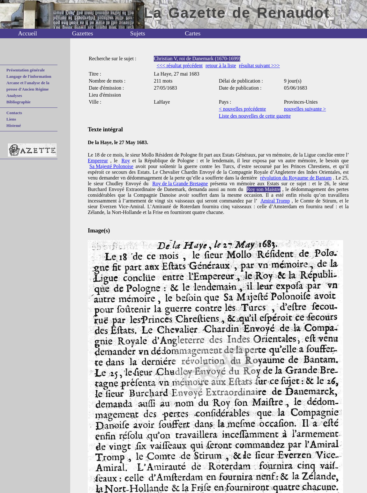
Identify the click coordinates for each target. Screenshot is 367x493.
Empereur (98, 160)
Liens (11, 119)
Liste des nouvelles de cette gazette (255, 116)
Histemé (13, 125)
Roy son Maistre (264, 189)
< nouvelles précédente (242, 109)
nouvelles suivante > (305, 109)
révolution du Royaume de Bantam (296, 177)
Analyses (14, 95)
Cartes (192, 33)
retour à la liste (221, 65)
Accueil (27, 33)
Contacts (14, 112)
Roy (126, 160)
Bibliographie (18, 101)
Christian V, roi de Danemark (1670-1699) (197, 58)
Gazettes (82, 33)
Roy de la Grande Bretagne (180, 183)
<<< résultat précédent (180, 65)
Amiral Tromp (275, 200)
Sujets (137, 33)
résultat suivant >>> (259, 65)
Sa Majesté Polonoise (111, 166)
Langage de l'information (28, 76)
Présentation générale (25, 70)
